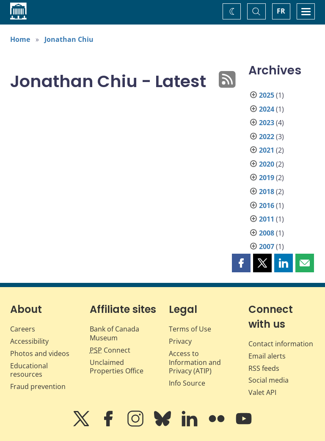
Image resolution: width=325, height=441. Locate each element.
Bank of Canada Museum (114, 333)
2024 (266, 109)
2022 (266, 136)
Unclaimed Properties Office (116, 367)
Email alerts (267, 356)
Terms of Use (190, 329)
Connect (110, 350)
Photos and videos (39, 353)
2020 (266, 164)
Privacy (180, 341)
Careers (22, 329)
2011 (266, 219)
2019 (266, 177)
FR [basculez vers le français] (281, 11)
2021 (266, 150)
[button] (241, 263)
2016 (266, 205)
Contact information (280, 343)
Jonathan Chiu (69, 39)
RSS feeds (263, 368)
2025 (266, 95)
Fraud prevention (38, 386)
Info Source (187, 383)
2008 (266, 233)
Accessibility (29, 341)
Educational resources (29, 370)
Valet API (262, 392)
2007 (266, 246)
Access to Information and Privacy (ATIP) (195, 362)
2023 (266, 122)
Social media (268, 380)
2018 (266, 191)
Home (20, 39)
